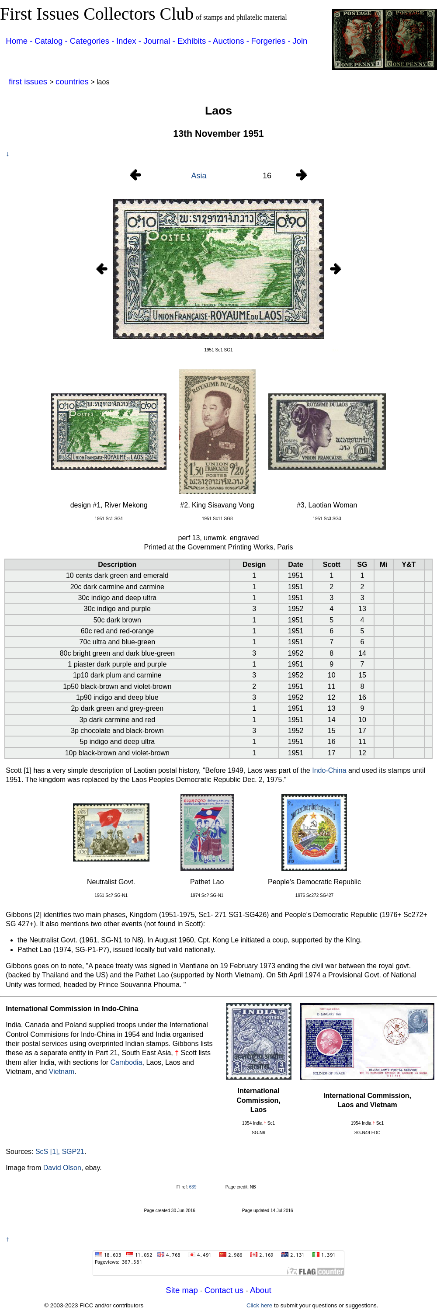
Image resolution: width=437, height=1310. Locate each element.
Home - (19, 40)
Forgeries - (271, 40)
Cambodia (126, 1062)
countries (72, 81)
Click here (259, 1305)
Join (299, 40)
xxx (335, 349)
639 (193, 1187)
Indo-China (329, 770)
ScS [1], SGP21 (59, 1151)
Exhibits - (194, 40)
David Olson (62, 1167)
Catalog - (52, 40)
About (260, 1290)
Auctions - (231, 40)
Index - (129, 40)
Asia (198, 175)
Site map (183, 1290)
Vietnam (61, 1071)
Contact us (225, 1290)
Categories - (92, 40)
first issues (29, 81)
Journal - (160, 40)
